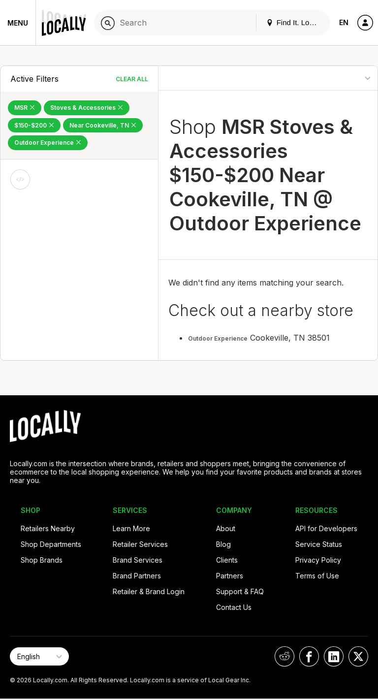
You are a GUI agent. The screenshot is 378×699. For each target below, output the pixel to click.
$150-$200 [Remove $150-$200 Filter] (34, 125)
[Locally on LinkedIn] (334, 656)
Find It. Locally (295, 22)
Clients (227, 560)
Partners (229, 576)
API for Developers (326, 528)
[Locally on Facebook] (309, 656)
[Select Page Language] (39, 656)
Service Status (318, 544)
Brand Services (137, 560)
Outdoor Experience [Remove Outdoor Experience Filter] (47, 142)
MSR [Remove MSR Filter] (24, 107)
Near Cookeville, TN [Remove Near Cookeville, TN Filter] (102, 125)
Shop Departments (51, 544)
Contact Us (234, 607)
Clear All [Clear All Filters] (132, 79)
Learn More (131, 528)
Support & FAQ (240, 591)
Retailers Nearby (48, 528)
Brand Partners (137, 576)
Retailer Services (140, 544)
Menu (17, 23)
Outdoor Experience (218, 338)
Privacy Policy (318, 560)
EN (343, 22)
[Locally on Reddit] (284, 656)
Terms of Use (317, 576)
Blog (223, 544)
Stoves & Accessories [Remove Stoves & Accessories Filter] (86, 107)
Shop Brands (42, 560)
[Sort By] (337, 78)
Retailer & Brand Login (149, 591)
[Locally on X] (358, 656)
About (225, 528)
